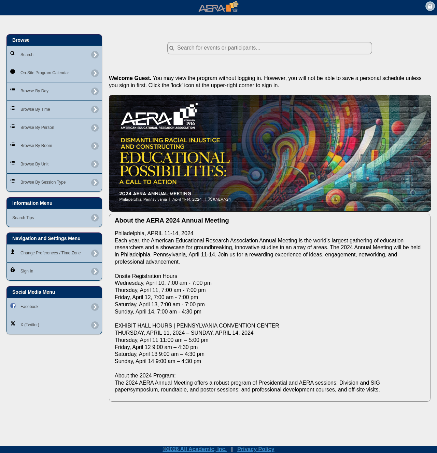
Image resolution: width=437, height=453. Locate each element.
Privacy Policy (255, 449)
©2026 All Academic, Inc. (195, 449)
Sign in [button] (430, 6)
